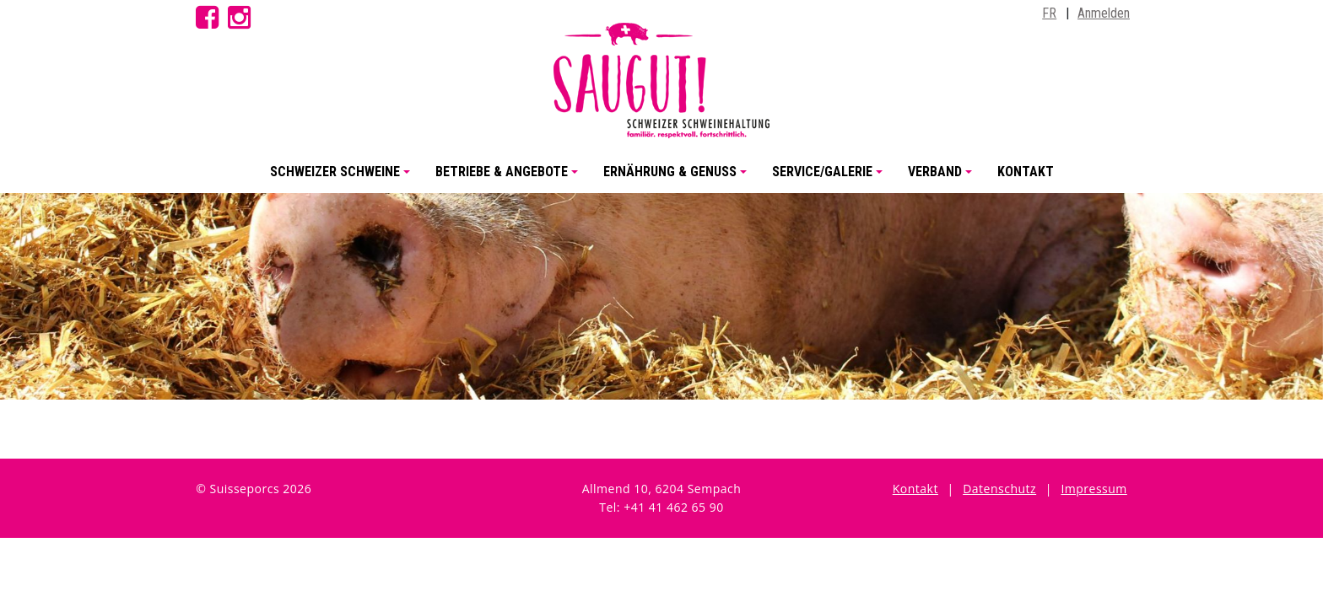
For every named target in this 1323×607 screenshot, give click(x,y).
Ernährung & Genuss (677, 178)
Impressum (1093, 489)
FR (1049, 13)
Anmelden (1103, 13)
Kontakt (1025, 172)
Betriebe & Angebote (509, 178)
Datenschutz (999, 489)
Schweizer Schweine (342, 178)
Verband (942, 178)
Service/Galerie (830, 178)
